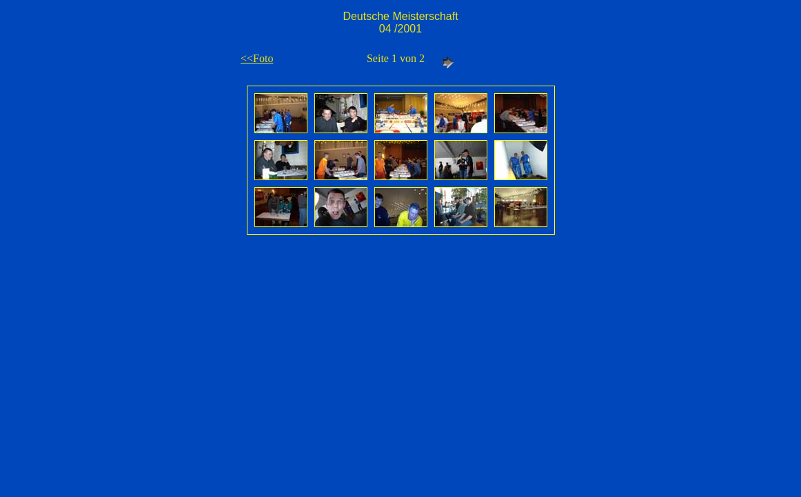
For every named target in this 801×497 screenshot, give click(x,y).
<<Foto (257, 58)
